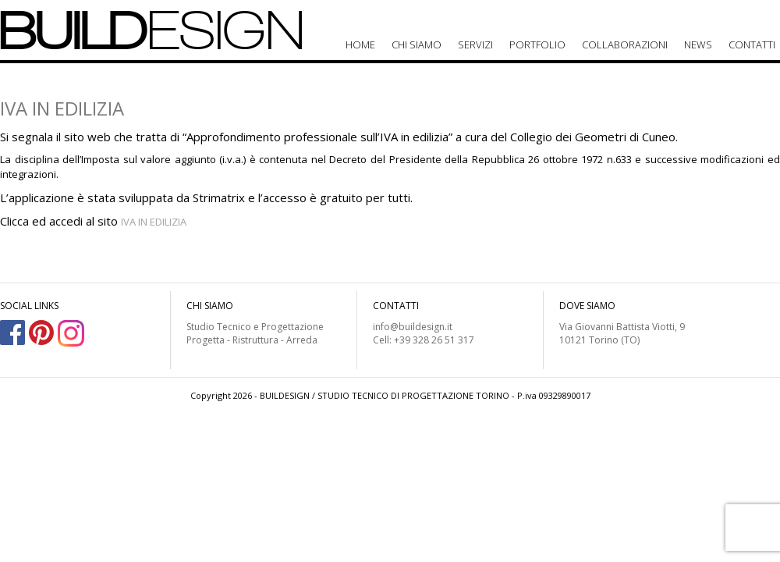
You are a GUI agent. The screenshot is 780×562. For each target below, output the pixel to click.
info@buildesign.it (412, 326)
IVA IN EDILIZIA (153, 222)
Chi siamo (416, 44)
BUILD (152, 30)
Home (360, 44)
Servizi (475, 44)
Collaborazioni (625, 44)
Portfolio (537, 44)
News (698, 44)
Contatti (752, 44)
